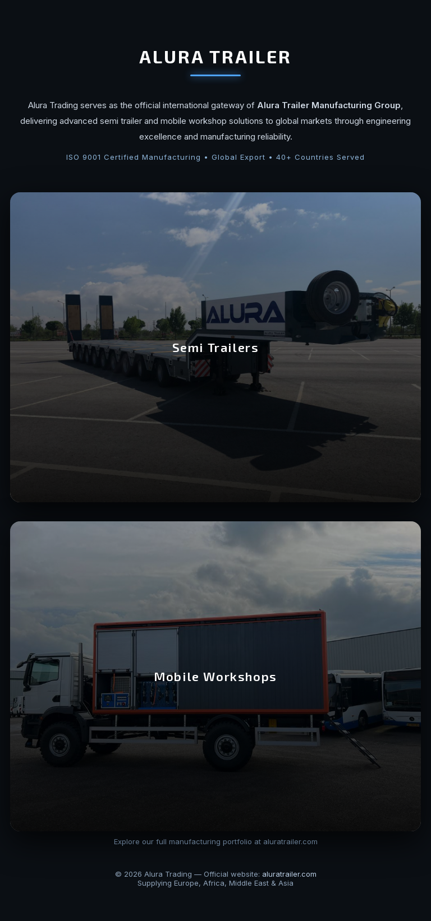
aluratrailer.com (289, 873)
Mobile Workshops (215, 676)
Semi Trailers (215, 347)
